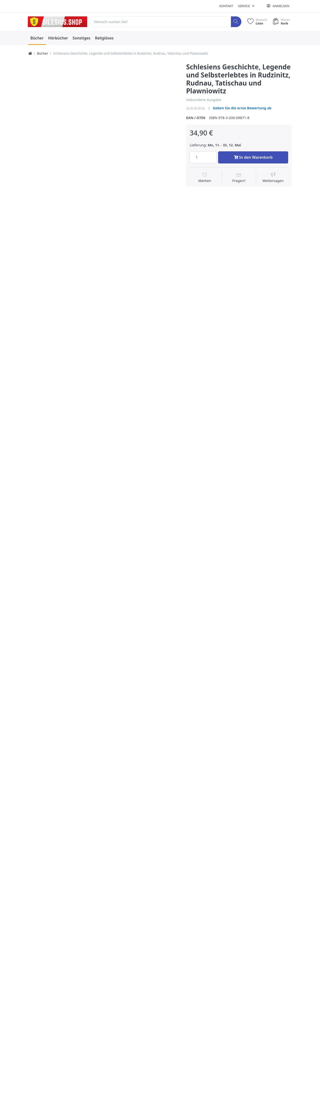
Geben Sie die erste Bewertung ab (242, 107)
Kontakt (226, 6)
